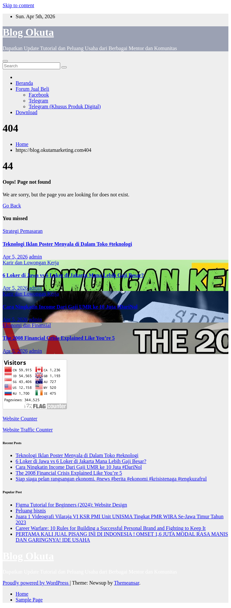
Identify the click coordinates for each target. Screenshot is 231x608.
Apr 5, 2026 (15, 256)
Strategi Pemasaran (23, 231)
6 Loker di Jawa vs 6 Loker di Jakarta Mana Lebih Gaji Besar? (73, 275)
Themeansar (126, 583)
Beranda (24, 83)
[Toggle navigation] (5, 61)
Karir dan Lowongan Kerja (31, 262)
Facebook (39, 95)
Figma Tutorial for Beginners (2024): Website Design (71, 505)
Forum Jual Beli (32, 89)
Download (26, 112)
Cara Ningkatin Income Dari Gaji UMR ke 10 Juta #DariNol (70, 307)
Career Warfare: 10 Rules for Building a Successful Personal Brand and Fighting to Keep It (111, 528)
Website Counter (20, 418)
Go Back (12, 205)
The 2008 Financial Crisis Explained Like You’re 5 (59, 338)
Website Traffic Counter (28, 429)
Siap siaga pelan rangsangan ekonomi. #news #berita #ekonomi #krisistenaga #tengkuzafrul (111, 479)
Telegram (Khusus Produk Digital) (65, 106)
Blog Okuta (28, 32)
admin (35, 256)
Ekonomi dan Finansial (27, 325)
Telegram (38, 100)
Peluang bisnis (31, 510)
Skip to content (18, 5)
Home (22, 144)
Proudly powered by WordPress (36, 583)
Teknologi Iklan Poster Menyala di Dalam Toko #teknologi (67, 244)
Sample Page (29, 599)
